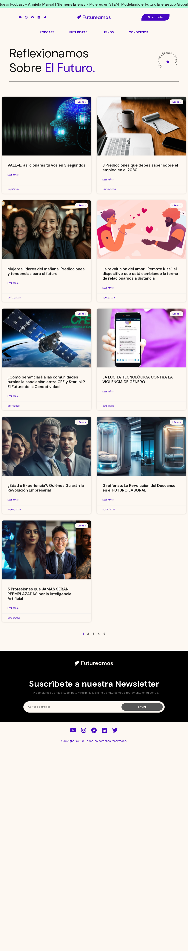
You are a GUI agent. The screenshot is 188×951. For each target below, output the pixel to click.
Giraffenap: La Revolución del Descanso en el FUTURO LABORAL (138, 571)
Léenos (108, 32)
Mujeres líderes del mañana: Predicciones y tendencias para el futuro (46, 355)
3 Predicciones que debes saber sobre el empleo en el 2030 (140, 251)
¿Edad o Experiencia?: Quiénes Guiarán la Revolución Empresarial (45, 571)
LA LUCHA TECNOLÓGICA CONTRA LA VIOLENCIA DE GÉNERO (137, 463)
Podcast (47, 32)
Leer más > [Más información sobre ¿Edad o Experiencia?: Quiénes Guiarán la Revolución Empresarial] (13, 583)
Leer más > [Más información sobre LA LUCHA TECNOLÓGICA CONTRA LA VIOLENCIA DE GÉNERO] (108, 474)
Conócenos (138, 32)
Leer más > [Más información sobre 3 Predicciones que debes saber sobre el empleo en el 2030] (108, 262)
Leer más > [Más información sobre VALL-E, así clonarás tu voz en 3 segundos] (13, 258)
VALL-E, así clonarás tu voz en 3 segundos (46, 248)
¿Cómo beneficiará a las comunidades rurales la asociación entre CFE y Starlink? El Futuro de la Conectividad (46, 465)
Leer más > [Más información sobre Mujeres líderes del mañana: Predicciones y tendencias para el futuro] (13, 366)
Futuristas (78, 32)
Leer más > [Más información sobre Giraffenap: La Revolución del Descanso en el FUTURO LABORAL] (108, 583)
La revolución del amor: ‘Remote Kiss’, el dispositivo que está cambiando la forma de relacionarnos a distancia (140, 357)
